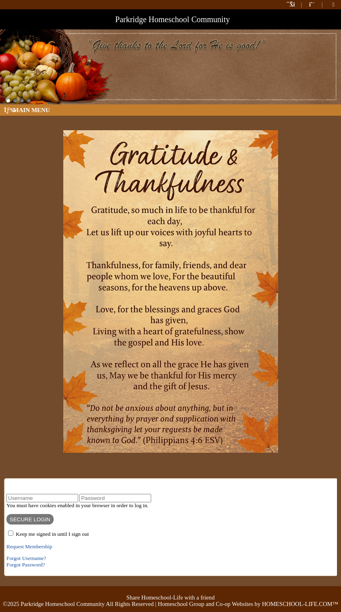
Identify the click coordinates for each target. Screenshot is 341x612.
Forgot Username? (26, 558)
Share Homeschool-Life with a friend (171, 597)
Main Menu (27, 110)
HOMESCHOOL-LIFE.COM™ (300, 604)
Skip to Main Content (170, 591)
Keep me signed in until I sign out (52, 534)
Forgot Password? (25, 565)
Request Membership (29, 546)
